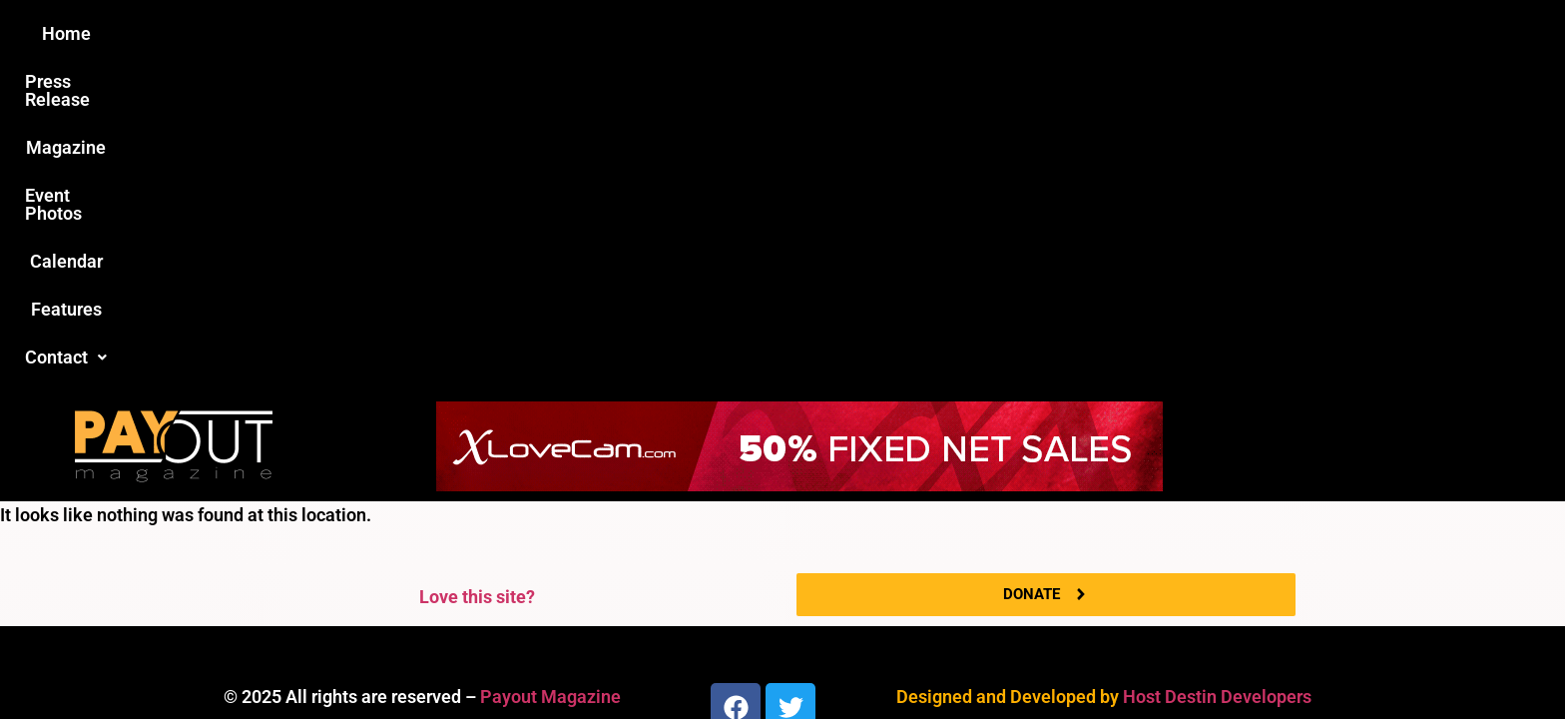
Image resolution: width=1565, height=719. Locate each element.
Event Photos (791, 33)
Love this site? (477, 273)
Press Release (541, 33)
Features (1012, 33)
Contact (1119, 33)
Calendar (910, 33)
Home (429, 33)
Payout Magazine (550, 372)
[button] (1119, 34)
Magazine (669, 33)
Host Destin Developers (1217, 372)
